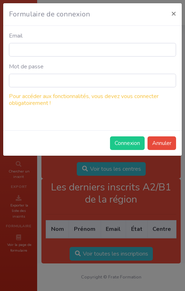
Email (15, 36)
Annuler (161, 143)
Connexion (127, 143)
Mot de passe (26, 67)
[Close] (173, 13)
